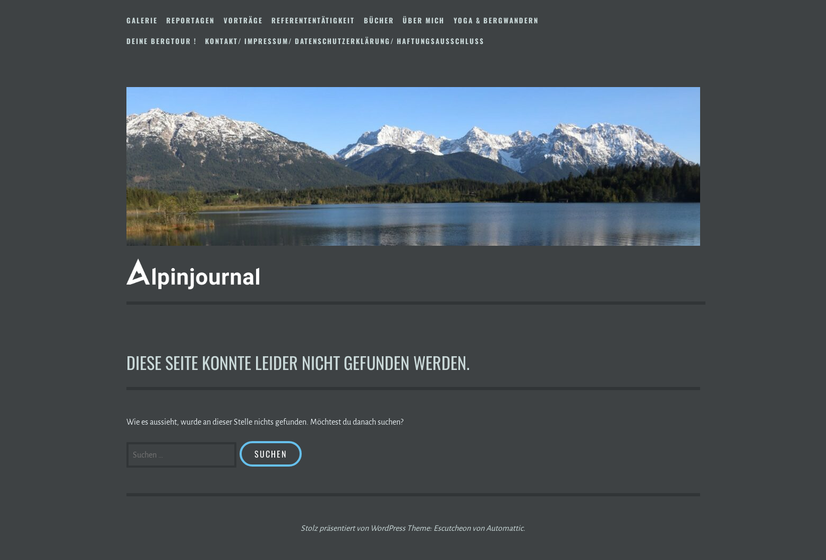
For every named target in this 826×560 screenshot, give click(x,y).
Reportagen (190, 20)
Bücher (379, 20)
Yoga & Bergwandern (496, 20)
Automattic (504, 528)
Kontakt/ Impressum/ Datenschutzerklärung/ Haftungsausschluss (344, 41)
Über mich (424, 20)
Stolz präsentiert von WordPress (353, 528)
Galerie (142, 20)
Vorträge (243, 20)
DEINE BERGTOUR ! (161, 41)
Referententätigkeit (313, 20)
